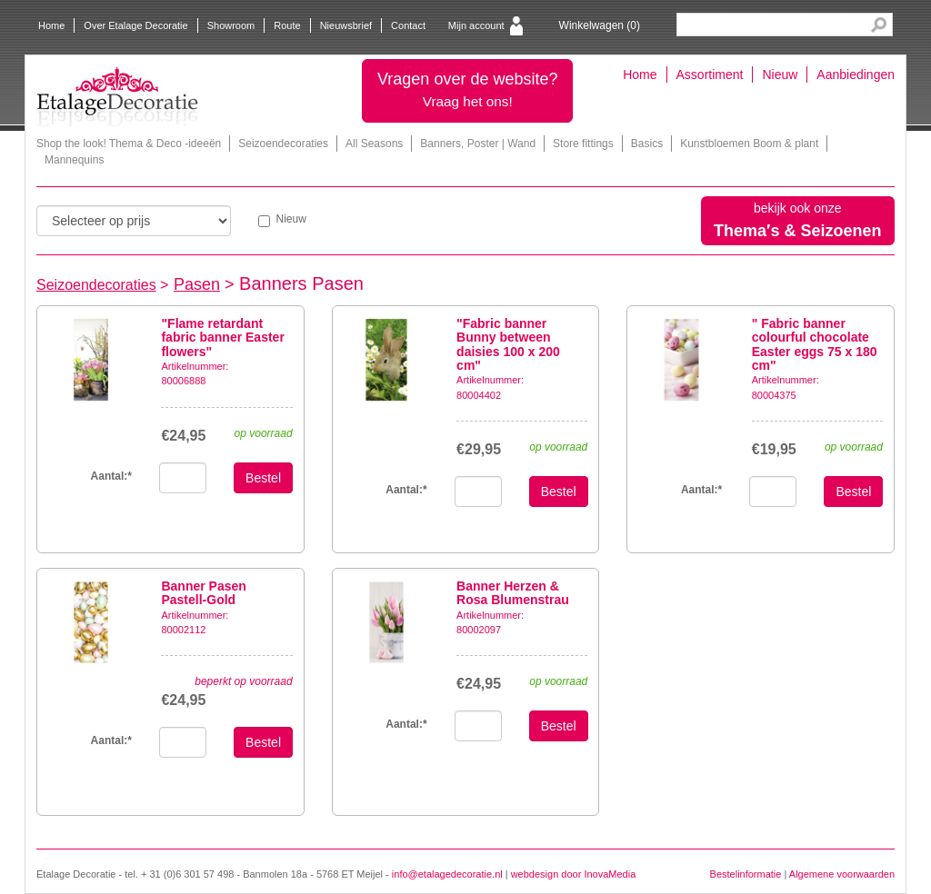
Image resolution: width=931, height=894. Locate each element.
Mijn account (476, 25)
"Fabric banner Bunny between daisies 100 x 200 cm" (508, 344)
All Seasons (374, 143)
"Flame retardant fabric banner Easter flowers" (222, 337)
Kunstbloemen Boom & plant (749, 143)
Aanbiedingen (855, 74)
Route (287, 25)
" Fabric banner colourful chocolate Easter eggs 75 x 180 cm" (814, 344)
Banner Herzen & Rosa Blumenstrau (512, 593)
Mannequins (74, 160)
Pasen (197, 284)
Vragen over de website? (467, 89)
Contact (408, 25)
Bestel (263, 478)
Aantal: (111, 476)
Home (51, 25)
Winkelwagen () (599, 25)
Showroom (231, 25)
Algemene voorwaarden (842, 874)
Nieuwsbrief (346, 25)
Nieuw (779, 74)
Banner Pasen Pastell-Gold (203, 593)
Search (878, 25)
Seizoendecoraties (283, 143)
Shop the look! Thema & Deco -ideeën (128, 143)
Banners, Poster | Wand (478, 143)
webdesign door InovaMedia (573, 874)
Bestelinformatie (746, 874)
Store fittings (583, 143)
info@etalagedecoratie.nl (447, 874)
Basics (647, 143)
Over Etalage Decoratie (135, 25)
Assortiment (710, 74)
